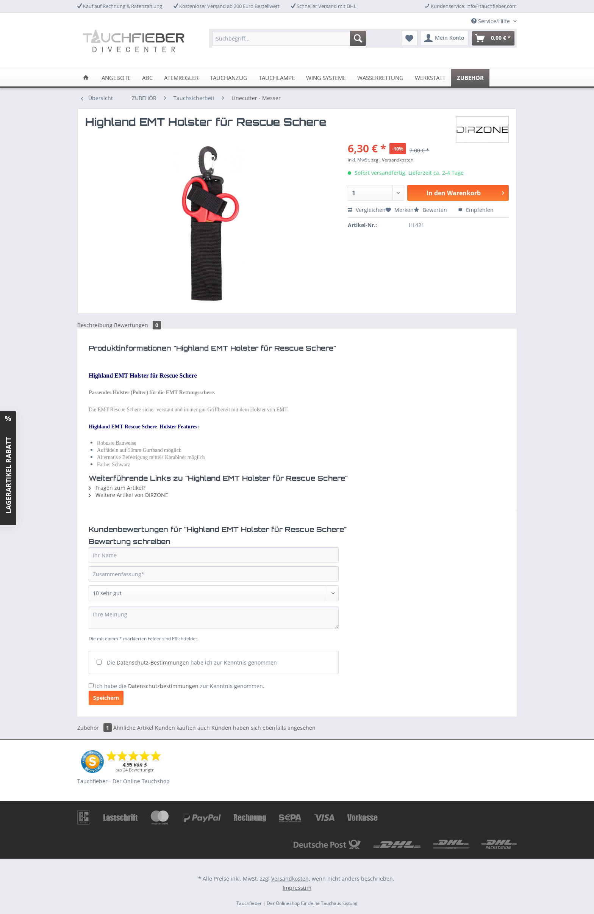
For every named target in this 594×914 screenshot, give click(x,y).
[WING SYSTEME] (326, 77)
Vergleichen (367, 209)
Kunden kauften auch (182, 727)
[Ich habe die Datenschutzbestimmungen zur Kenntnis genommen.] (91, 685)
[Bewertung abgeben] (214, 593)
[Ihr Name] (214, 555)
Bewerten (431, 209)
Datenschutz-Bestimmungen (153, 662)
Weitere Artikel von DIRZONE (128, 495)
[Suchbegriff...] (289, 38)
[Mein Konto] (444, 38)
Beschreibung (95, 325)
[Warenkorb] (493, 38)
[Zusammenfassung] (214, 574)
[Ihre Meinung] (214, 618)
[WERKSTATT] (430, 77)
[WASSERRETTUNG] (380, 77)
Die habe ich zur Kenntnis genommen (192, 662)
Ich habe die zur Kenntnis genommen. (179, 686)
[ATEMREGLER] (181, 77)
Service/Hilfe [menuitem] (491, 21)
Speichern (106, 697)
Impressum (297, 887)
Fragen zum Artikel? (117, 487)
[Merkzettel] (409, 38)
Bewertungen (137, 325)
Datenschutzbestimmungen (163, 686)
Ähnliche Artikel (133, 727)
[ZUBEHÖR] (470, 77)
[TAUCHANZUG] (228, 77)
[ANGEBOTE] (116, 77)
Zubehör (95, 727)
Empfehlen (476, 209)
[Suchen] (358, 38)
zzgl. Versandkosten (392, 160)
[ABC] (147, 77)
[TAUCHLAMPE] (276, 77)
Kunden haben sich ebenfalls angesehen (263, 727)
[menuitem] (289, 42)
